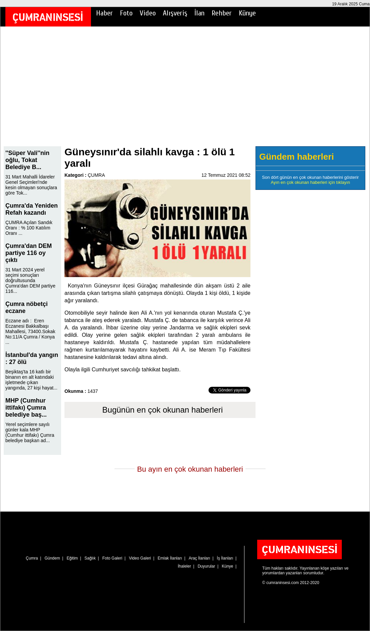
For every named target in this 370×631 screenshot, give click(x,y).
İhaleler (184, 566)
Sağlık (90, 558)
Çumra (32, 558)
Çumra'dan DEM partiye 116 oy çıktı (28, 253)
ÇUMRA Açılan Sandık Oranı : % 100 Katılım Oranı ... (28, 228)
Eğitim (72, 558)
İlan (199, 13)
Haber (104, 13)
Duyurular (206, 566)
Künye (247, 13)
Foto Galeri (112, 558)
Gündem (52, 558)
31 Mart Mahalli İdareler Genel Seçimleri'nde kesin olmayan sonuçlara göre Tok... (31, 185)
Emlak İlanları (170, 558)
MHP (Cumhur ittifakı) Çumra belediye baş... (26, 407)
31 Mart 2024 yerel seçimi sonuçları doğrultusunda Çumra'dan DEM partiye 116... (30, 280)
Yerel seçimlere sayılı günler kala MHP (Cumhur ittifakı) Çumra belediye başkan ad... (29, 432)
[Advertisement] (185, 91)
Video (148, 13)
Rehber (222, 13)
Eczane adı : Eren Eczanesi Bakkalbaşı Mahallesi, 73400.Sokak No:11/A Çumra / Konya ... (30, 331)
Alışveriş (175, 13)
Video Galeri (140, 558)
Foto (126, 13)
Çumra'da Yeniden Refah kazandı (31, 209)
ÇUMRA (96, 175)
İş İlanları (225, 558)
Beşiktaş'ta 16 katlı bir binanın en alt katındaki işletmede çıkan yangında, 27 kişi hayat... (31, 379)
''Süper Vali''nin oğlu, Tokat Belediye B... (27, 160)
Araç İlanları (199, 558)
